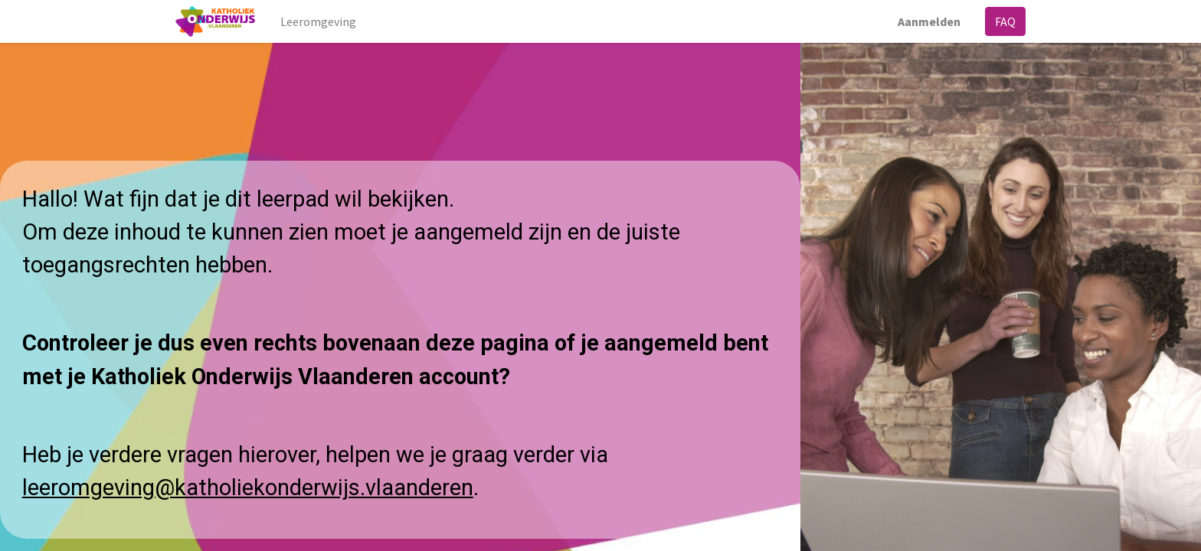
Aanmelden (929, 21)
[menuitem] (318, 21)
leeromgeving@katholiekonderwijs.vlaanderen (247, 487)
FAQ (1005, 21)
